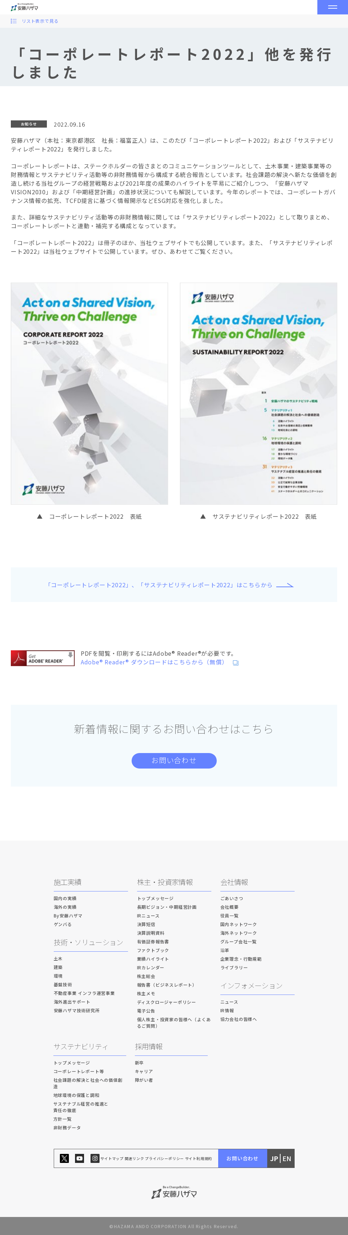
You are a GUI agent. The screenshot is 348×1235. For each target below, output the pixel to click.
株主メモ (146, 993)
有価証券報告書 (153, 941)
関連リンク (134, 1158)
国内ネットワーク (238, 924)
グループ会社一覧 (238, 941)
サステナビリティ (81, 1046)
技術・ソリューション (88, 942)
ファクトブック (153, 950)
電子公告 (146, 1011)
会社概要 (229, 907)
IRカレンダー (151, 967)
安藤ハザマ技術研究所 (77, 1010)
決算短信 (146, 924)
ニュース (229, 1002)
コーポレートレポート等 (78, 1071)
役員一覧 (229, 915)
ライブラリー (234, 967)
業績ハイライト (153, 959)
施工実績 (68, 882)
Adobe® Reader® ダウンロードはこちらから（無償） (151, 662)
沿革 (225, 950)
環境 (58, 976)
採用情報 (149, 1046)
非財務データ (67, 1127)
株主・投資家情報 (165, 882)
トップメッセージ (155, 898)
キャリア (144, 1071)
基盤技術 (63, 984)
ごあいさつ (231, 898)
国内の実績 (65, 898)
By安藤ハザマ (68, 915)
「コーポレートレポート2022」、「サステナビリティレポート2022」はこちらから (159, 584)
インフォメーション (251, 985)
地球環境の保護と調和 (76, 1095)
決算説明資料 (151, 933)
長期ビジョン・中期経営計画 (167, 907)
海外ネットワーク (238, 933)
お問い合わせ (174, 760)
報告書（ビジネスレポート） (167, 985)
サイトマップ (112, 1158)
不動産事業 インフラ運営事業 (84, 993)
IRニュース (148, 915)
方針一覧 (62, 1119)
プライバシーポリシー (164, 1158)
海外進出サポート (72, 1002)
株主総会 (146, 976)
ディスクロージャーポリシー (166, 1002)
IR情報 (227, 1010)
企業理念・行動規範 (241, 959)
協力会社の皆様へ (238, 1019)
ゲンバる (63, 924)
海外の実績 (65, 907)
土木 (58, 958)
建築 (58, 967)
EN (286, 1158)
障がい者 (144, 1080)
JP (274, 1158)
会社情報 (234, 882)
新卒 (139, 1062)
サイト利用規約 (198, 1158)
